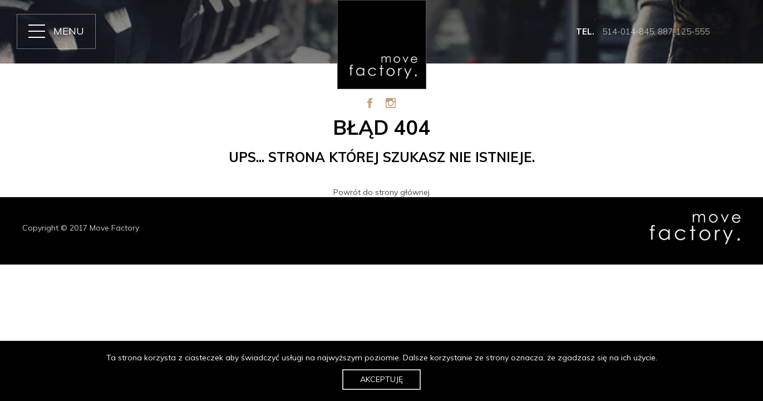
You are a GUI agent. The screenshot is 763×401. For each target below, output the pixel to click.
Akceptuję (381, 379)
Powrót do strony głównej (381, 192)
